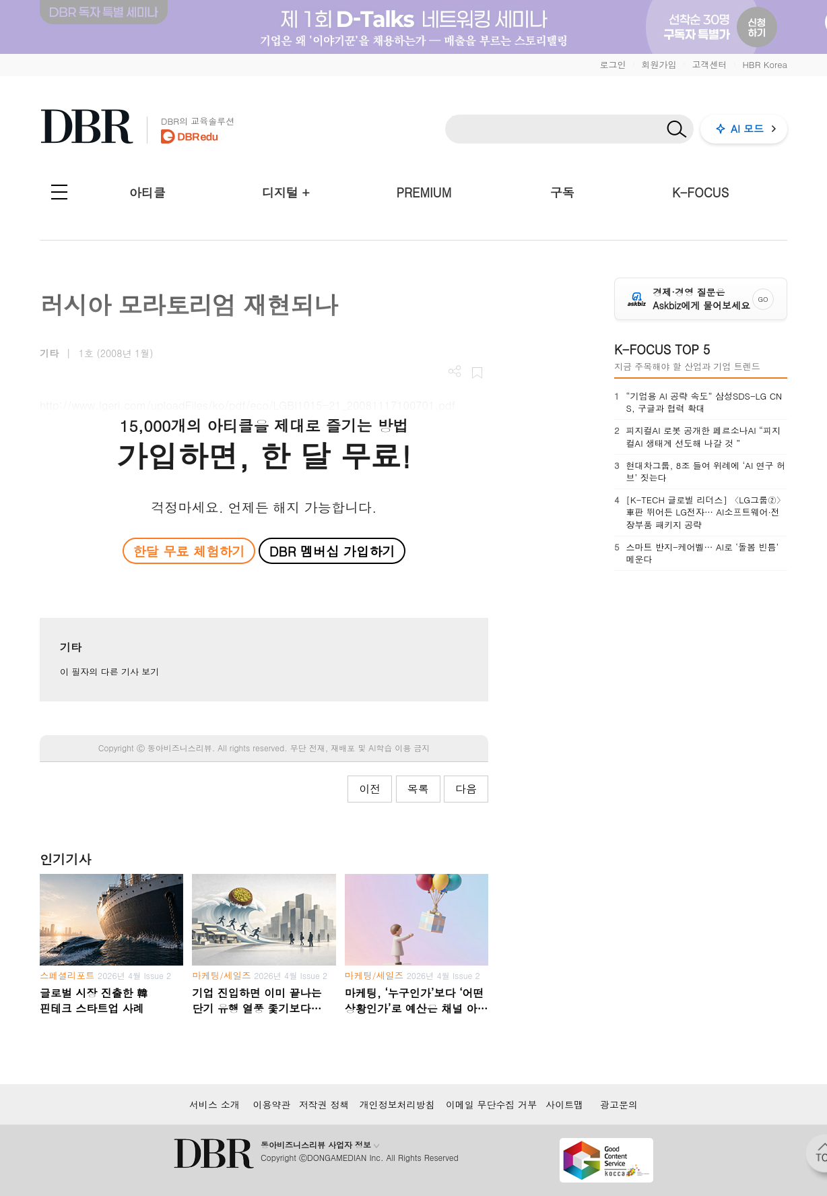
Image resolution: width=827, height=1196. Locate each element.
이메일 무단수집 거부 (491, 1104)
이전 (370, 788)
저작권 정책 (324, 1104)
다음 (466, 788)
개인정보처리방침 (397, 1104)
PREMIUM (424, 192)
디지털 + (286, 192)
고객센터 (709, 64)
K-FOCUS (700, 192)
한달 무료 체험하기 (188, 551)
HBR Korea (764, 64)
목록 (418, 788)
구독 (562, 192)
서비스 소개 (214, 1104)
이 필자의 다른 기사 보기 (109, 671)
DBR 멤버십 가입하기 (332, 551)
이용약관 (271, 1104)
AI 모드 (747, 128)
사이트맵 (564, 1104)
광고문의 (619, 1104)
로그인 (612, 64)
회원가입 (658, 64)
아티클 (147, 192)
